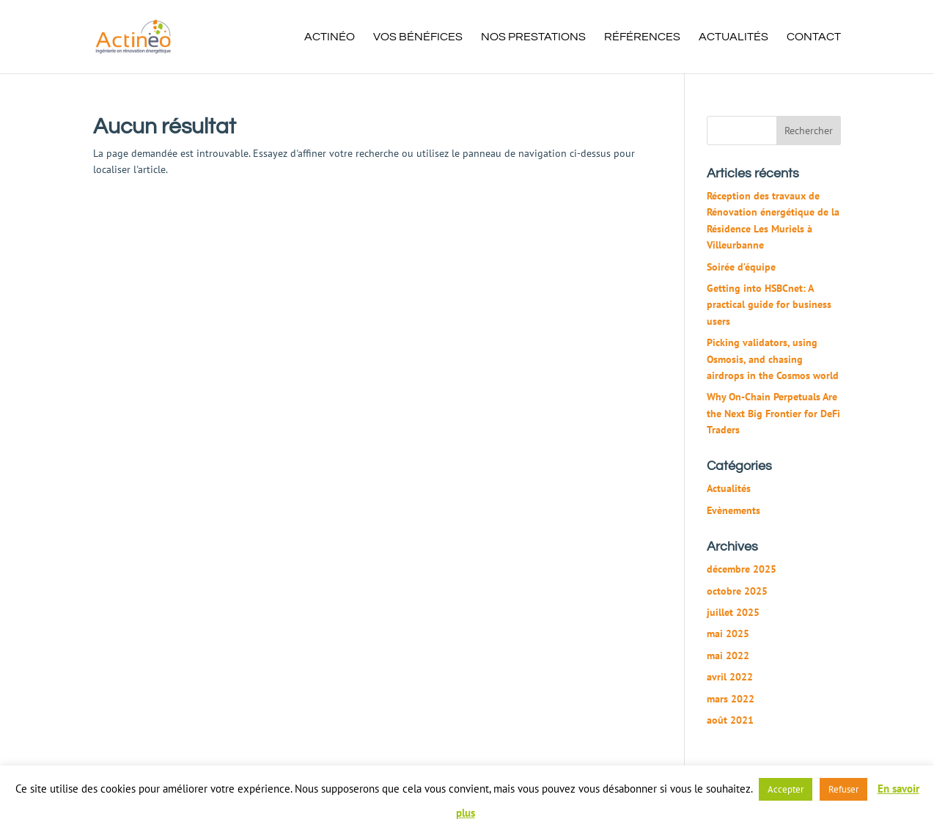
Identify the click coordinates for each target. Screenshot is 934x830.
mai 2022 (728, 655)
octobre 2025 (737, 591)
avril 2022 (730, 676)
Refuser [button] (843, 789)
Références (642, 37)
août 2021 (730, 720)
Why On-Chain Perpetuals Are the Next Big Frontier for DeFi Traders (773, 413)
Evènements (733, 510)
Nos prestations (533, 37)
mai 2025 (728, 633)
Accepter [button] (786, 789)
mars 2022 (730, 698)
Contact (814, 37)
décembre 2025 (741, 569)
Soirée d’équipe (741, 266)
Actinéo (329, 37)
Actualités (733, 37)
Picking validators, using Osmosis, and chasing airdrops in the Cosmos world (773, 359)
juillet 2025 (733, 612)
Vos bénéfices (418, 37)
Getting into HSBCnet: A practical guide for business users (769, 305)
